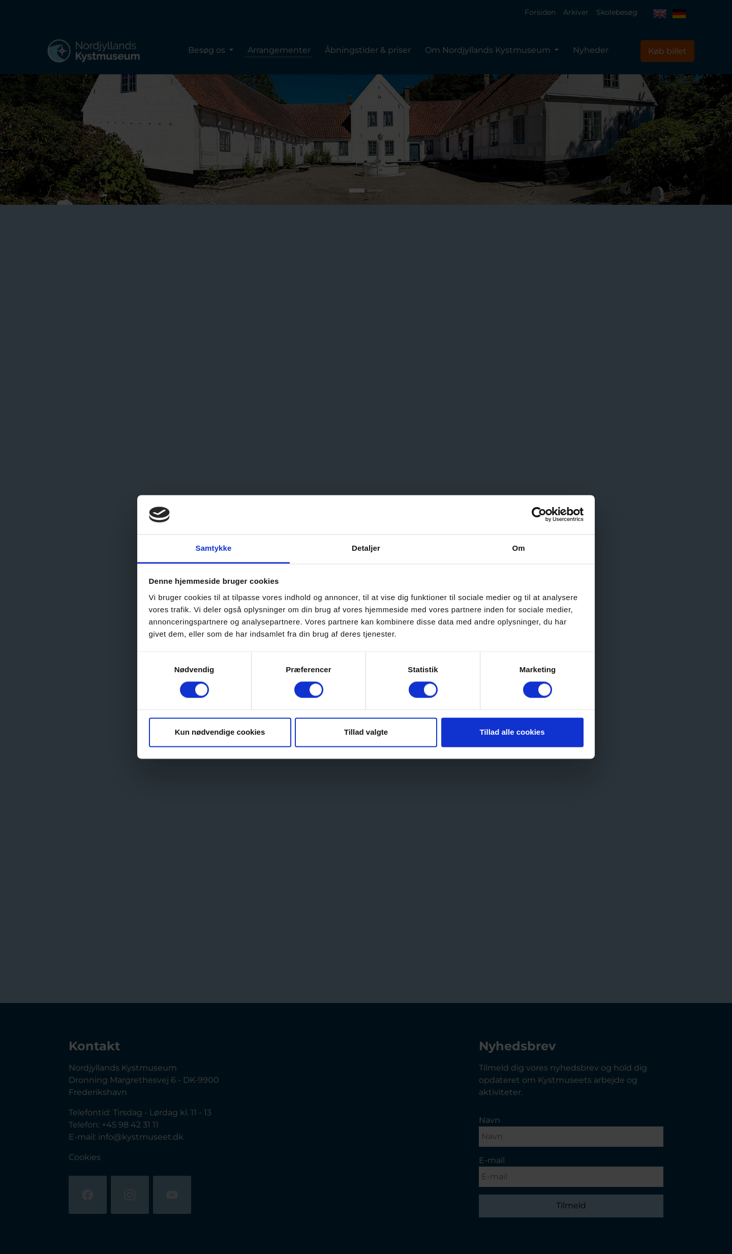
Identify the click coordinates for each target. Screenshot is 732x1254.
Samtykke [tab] (214, 548)
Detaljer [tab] (366, 548)
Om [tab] (518, 548)
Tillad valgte (366, 732)
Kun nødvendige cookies (220, 732)
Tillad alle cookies (511, 732)
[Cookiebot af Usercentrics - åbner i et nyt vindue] (539, 514)
